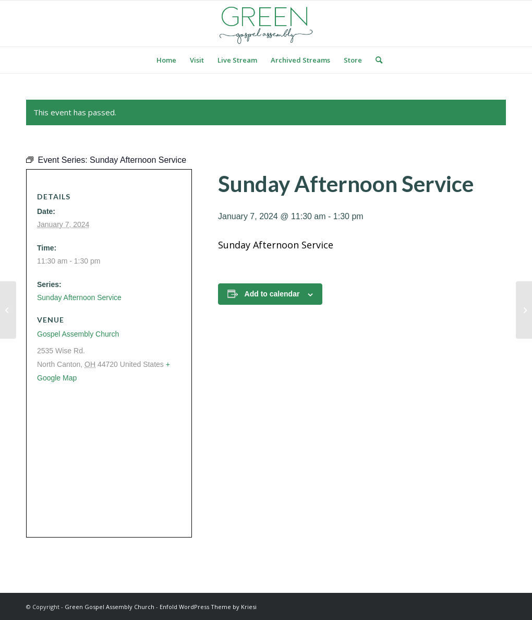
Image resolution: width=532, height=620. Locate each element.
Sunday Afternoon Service (79, 297)
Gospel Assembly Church (78, 334)
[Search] (375, 60)
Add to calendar (272, 294)
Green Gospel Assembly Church (109, 607)
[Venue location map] (106, 459)
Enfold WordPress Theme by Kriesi (208, 607)
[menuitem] (166, 60)
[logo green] (266, 23)
